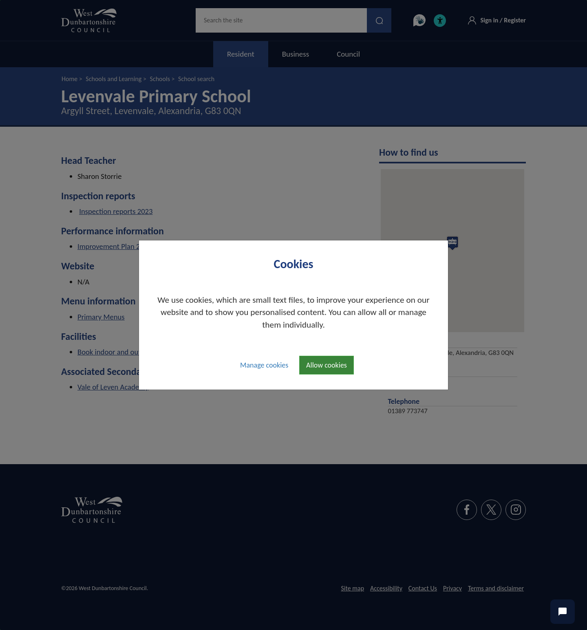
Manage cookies (264, 365)
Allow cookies (326, 365)
